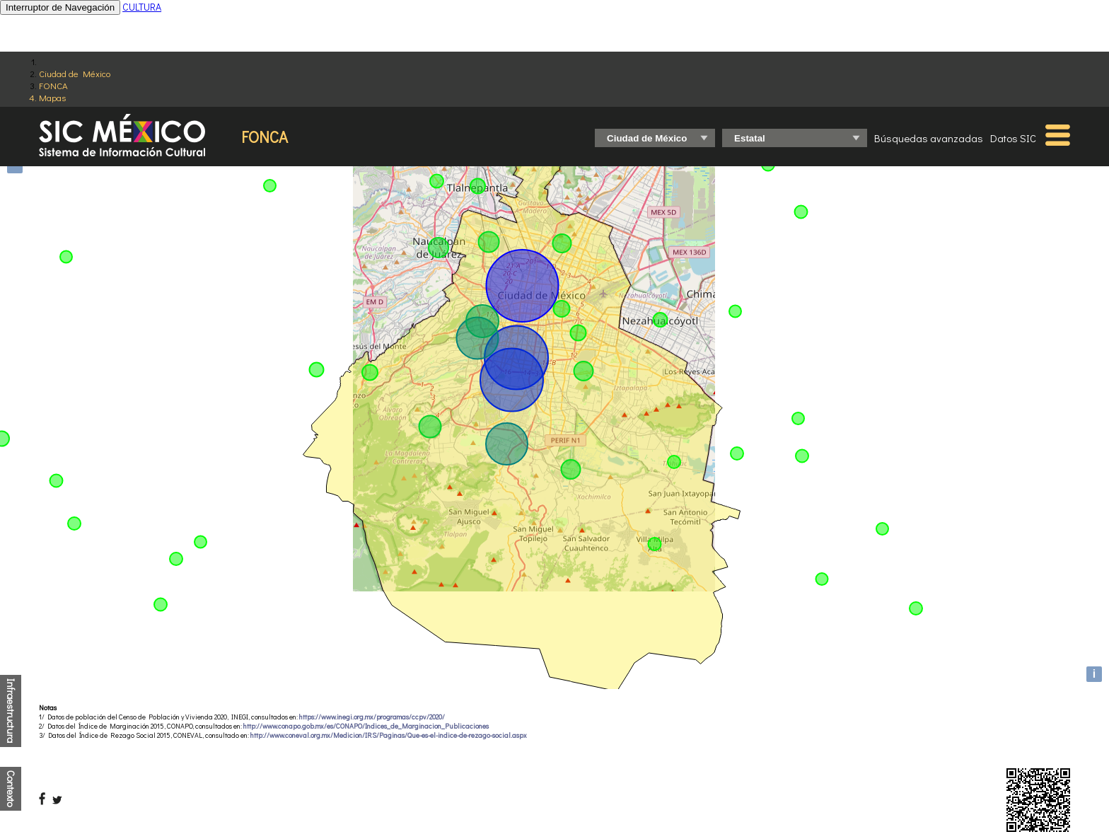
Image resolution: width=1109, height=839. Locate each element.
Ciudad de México (74, 73)
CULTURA (141, 6)
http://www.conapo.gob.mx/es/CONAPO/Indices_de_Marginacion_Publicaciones (366, 726)
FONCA (53, 85)
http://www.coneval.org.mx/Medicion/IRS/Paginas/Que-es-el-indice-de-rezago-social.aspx (388, 735)
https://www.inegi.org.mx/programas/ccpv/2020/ (372, 717)
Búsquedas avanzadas (928, 138)
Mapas (52, 97)
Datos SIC (1013, 138)
